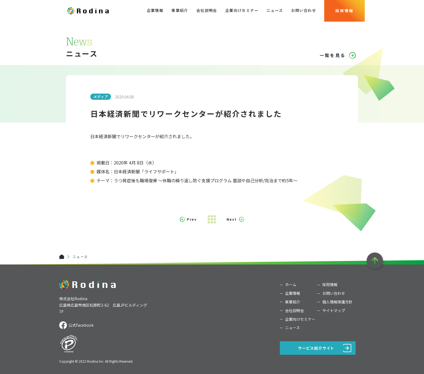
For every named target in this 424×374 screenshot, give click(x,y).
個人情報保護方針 (337, 302)
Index (212, 219)
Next (232, 219)
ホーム (290, 284)
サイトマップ (333, 310)
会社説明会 (206, 10)
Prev (192, 219)
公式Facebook (81, 325)
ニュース (275, 10)
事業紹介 (179, 10)
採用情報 (344, 10)
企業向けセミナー (242, 10)
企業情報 (155, 10)
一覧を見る (333, 55)
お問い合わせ (303, 10)
